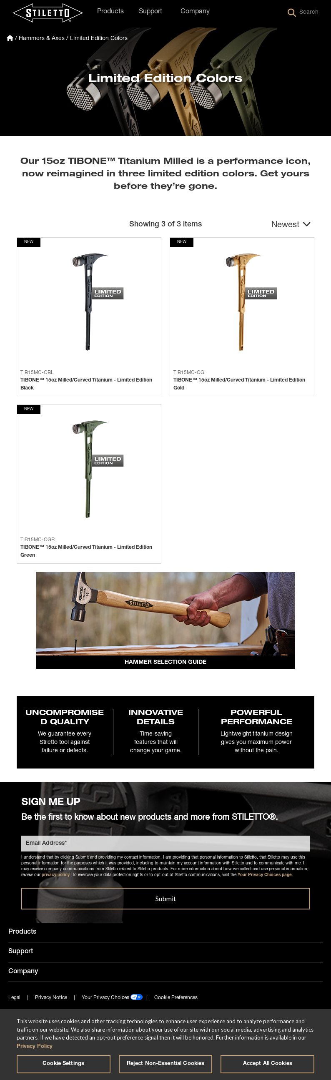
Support (20, 953)
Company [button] (195, 12)
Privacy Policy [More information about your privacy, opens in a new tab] (35, 1047)
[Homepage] (10, 39)
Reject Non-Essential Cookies (166, 1064)
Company (23, 972)
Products (22, 933)
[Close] (317, 1022)
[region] (165, 1044)
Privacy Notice (51, 999)
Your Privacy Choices (105, 999)
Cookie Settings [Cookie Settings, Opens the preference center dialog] (63, 1064)
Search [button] (303, 13)
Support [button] (150, 12)
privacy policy (56, 876)
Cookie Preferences (176, 999)
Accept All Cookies (267, 1064)
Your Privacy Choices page (265, 876)
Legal (14, 999)
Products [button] (110, 12)
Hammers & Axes (42, 39)
